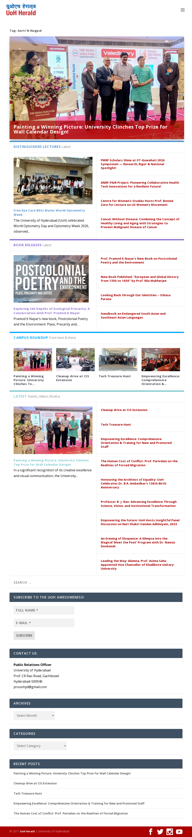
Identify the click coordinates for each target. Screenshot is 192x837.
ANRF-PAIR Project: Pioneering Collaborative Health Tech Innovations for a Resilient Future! (140, 184)
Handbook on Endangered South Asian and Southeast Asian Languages (133, 315)
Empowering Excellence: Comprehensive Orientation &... (161, 380)
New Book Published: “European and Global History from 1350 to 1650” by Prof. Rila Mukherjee (140, 279)
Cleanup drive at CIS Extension (72, 378)
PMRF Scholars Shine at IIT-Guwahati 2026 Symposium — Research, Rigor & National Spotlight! (133, 164)
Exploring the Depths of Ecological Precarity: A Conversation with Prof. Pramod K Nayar (52, 311)
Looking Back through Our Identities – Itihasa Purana (136, 297)
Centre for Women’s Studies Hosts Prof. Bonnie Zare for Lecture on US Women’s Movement (137, 203)
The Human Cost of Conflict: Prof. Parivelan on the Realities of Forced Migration (139, 463)
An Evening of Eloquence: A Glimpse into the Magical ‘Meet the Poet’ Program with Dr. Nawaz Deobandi (138, 542)
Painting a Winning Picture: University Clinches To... (29, 380)
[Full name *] (44, 610)
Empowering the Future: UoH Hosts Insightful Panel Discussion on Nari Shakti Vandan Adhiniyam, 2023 (140, 522)
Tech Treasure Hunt (115, 376)
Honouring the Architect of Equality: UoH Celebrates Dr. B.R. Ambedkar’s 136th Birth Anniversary (133, 483)
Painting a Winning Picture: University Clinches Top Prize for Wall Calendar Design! (91, 129)
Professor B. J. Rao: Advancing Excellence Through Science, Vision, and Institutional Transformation (139, 503)
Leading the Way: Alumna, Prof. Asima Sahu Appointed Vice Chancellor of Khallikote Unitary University (137, 564)
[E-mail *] (44, 623)
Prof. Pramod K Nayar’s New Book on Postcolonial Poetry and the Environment (139, 260)
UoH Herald (27, 831)
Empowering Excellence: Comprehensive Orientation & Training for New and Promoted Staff (136, 443)
